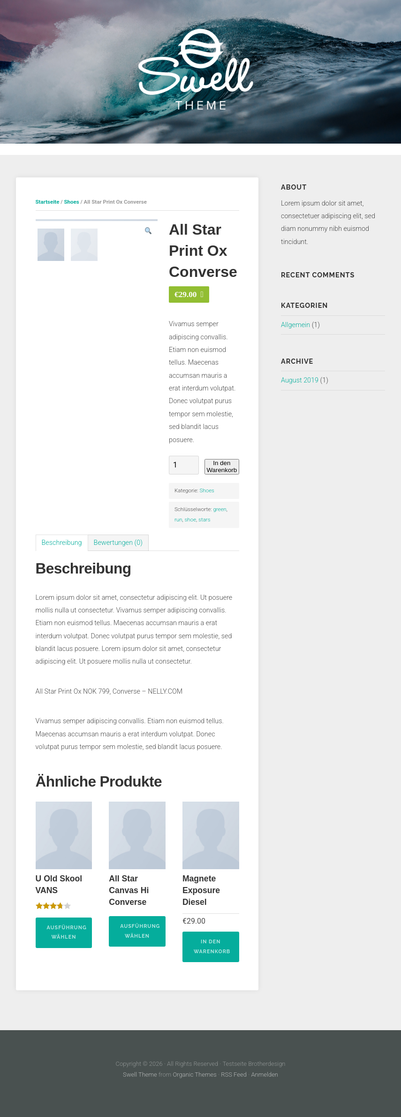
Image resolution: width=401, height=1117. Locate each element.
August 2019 (299, 380)
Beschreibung (62, 543)
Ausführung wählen (67, 933)
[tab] (62, 543)
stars (204, 519)
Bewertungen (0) (118, 543)
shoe (191, 519)
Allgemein (295, 325)
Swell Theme (140, 1075)
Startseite (48, 202)
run (178, 519)
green (219, 509)
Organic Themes (195, 1075)
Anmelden (264, 1075)
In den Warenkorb (221, 466)
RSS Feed (233, 1075)
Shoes (71, 202)
